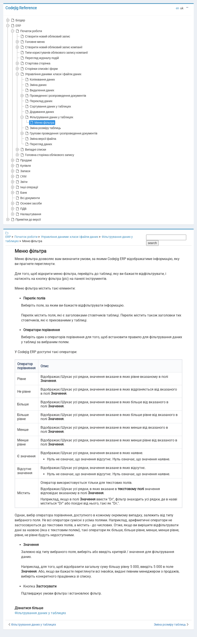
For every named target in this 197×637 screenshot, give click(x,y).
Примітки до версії (25, 219)
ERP (15, 25)
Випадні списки (33, 149)
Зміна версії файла (40, 138)
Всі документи (27, 198)
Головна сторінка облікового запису (47, 155)
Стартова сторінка (35, 63)
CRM (21, 176)
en (177, 8)
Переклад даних (38, 101)
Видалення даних (39, 90)
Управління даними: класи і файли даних (50, 74)
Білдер (17, 20)
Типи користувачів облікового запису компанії (54, 52)
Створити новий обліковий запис (45, 36)
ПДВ (21, 208)
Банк (21, 192)
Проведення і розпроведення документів (55, 95)
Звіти (21, 181)
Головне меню (32, 41)
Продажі (23, 160)
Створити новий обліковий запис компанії (51, 47)
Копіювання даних (40, 79)
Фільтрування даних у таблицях (49, 117)
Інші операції (26, 187)
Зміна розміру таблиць (43, 128)
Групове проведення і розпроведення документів (61, 133)
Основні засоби (28, 203)
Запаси (22, 171)
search (152, 243)
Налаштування (28, 214)
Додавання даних (39, 111)
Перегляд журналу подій (39, 58)
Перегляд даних (38, 144)
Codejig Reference (21, 8)
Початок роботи (28, 31)
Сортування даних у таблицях (48, 106)
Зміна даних (36, 85)
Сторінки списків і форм (39, 68)
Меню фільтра (41, 122)
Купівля (23, 165)
